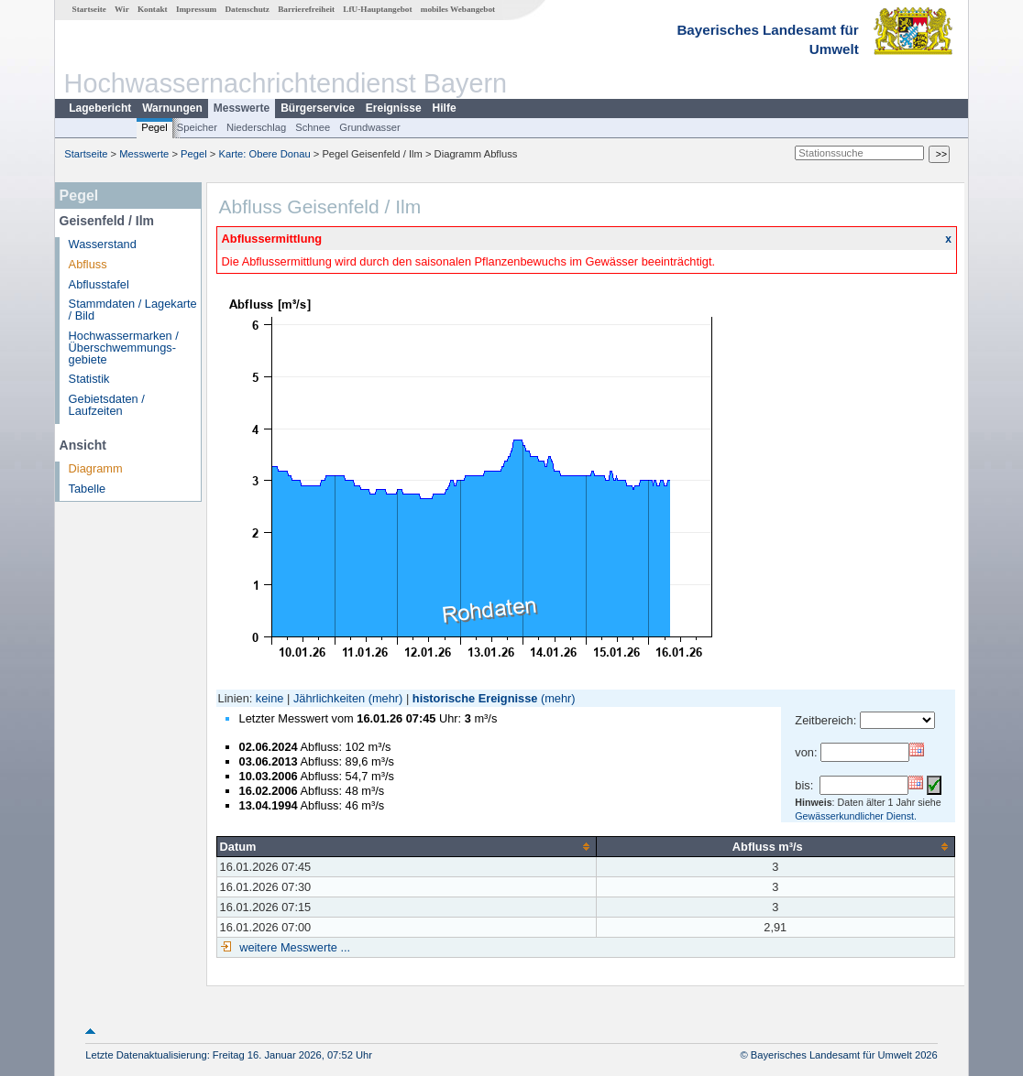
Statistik (89, 379)
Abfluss (88, 264)
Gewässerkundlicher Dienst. (856, 815)
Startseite (89, 9)
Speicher (197, 127)
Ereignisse (394, 108)
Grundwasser (370, 127)
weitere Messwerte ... (293, 947)
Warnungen (172, 108)
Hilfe (444, 108)
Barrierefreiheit (306, 9)
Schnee (312, 127)
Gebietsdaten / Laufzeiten (107, 405)
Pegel (154, 127)
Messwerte (242, 108)
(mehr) (385, 698)
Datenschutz (247, 9)
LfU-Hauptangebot (377, 9)
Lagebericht (100, 108)
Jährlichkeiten (329, 698)
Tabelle (87, 488)
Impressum (196, 9)
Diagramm (96, 468)
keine (270, 698)
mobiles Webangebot (458, 9)
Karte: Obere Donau (265, 153)
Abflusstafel (99, 284)
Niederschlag (256, 127)
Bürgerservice (317, 108)
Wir (122, 9)
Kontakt (153, 9)
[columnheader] (406, 846)
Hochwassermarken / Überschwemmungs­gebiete (124, 347)
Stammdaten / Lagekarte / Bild (133, 309)
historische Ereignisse (475, 698)
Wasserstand (103, 244)
